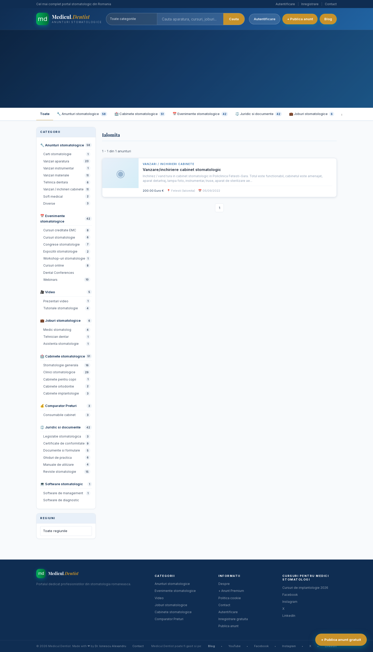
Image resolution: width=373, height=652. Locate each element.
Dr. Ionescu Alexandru (110, 646)
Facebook (290, 595)
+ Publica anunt (300, 19)
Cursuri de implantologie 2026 (305, 588)
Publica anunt (228, 626)
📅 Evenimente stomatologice (200, 114)
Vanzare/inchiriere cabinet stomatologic (182, 169)
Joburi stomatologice (171, 605)
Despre (224, 584)
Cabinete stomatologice (173, 612)
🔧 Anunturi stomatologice (82, 114)
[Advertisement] (186, 69)
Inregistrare (310, 4)
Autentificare (285, 4)
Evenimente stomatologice (175, 591)
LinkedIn (288, 616)
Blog (328, 19)
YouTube (234, 646)
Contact (331, 4)
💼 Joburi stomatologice (311, 114)
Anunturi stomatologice (172, 584)
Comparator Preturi (169, 619)
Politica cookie (229, 598)
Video (159, 598)
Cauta (234, 19)
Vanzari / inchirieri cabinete (168, 164)
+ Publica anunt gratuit (341, 639)
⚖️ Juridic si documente (258, 114)
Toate (44, 114)
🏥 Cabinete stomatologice (139, 114)
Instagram (289, 602)
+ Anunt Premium (231, 591)
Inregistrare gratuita (233, 619)
